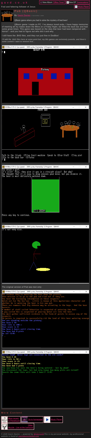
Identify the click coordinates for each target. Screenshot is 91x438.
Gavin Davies (24, 15)
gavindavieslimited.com (28, 436)
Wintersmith (39, 434)
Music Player (83, 7)
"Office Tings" (58, 2)
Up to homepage (32, 420)
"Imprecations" (83, 2)
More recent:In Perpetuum (11, 420)
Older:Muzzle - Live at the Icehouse (17, 426)
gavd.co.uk (15, 2)
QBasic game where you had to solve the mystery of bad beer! (41, 20)
